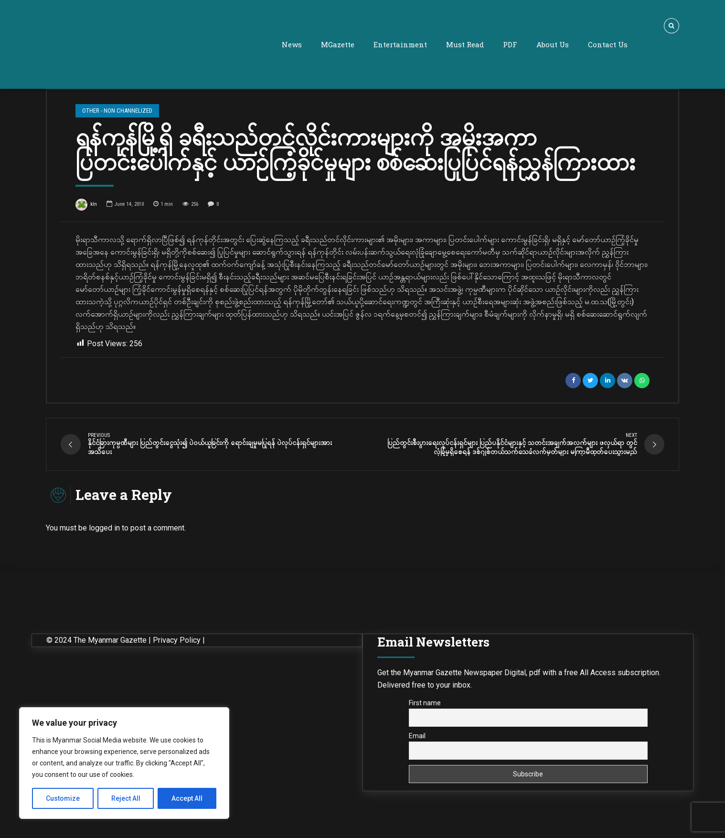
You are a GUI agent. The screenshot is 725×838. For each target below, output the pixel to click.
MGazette (337, 44)
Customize (63, 798)
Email (417, 738)
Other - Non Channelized (117, 110)
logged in (104, 530)
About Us (552, 44)
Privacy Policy (177, 642)
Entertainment (400, 44)
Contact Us (608, 44)
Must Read (465, 44)
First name (425, 705)
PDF (510, 44)
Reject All (125, 798)
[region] (124, 763)
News (292, 44)
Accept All (187, 798)
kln (86, 205)
